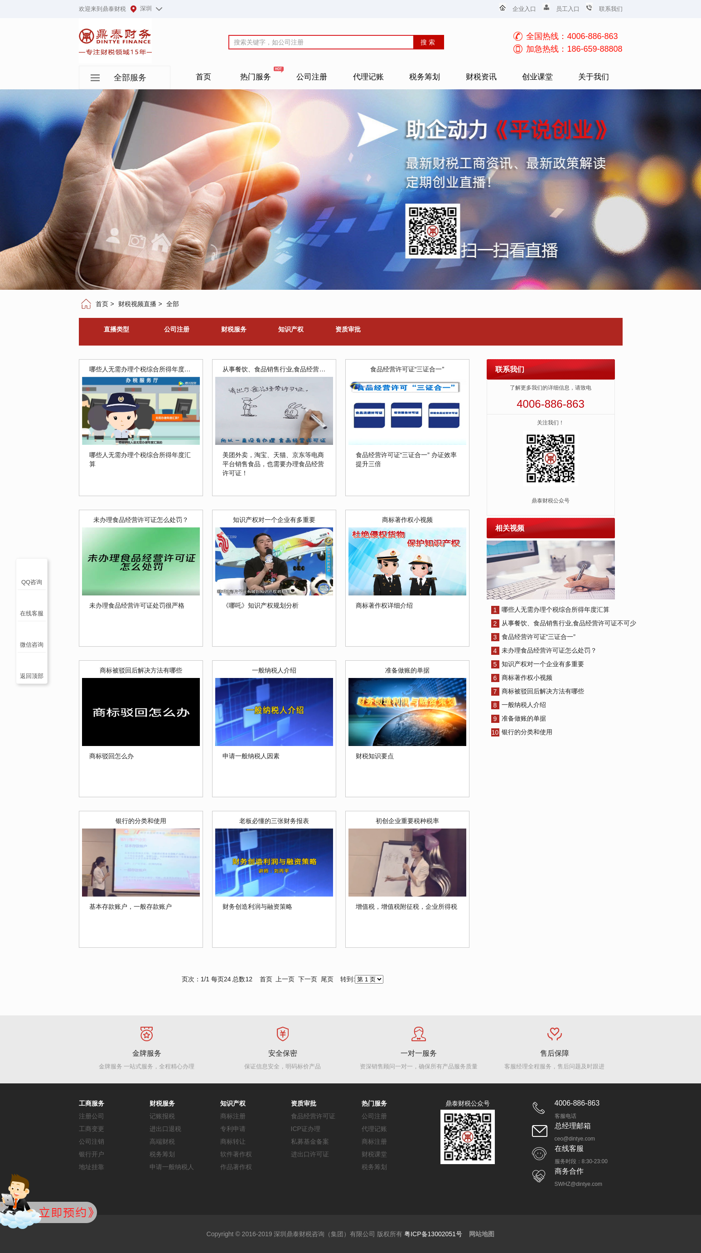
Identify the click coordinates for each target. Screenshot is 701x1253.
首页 (102, 304)
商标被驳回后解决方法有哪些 (537, 691)
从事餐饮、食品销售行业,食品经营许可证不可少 (564, 623)
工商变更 (91, 1128)
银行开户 (91, 1154)
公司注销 (91, 1141)
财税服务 (234, 329)
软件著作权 (236, 1154)
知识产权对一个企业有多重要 (537, 664)
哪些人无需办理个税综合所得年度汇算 (550, 609)
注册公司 (91, 1116)
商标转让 (233, 1141)
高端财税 (162, 1141)
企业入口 (524, 8)
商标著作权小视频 (521, 677)
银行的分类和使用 (521, 732)
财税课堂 (374, 1154)
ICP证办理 (305, 1128)
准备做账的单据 (518, 718)
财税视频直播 (137, 304)
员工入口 (568, 8)
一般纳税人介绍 (518, 704)
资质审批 (348, 329)
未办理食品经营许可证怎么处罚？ (544, 650)
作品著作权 (236, 1166)
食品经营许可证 (313, 1116)
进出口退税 (165, 1128)
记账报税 (162, 1116)
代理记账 (374, 1128)
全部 (172, 304)
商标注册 (233, 1116)
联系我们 (611, 8)
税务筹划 (162, 1154)
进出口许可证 (310, 1154)
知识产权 (291, 329)
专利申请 (233, 1128)
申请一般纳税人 (172, 1166)
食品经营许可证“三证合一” (533, 636)
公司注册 (176, 329)
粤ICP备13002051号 (433, 1234)
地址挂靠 (91, 1166)
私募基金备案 (310, 1141)
